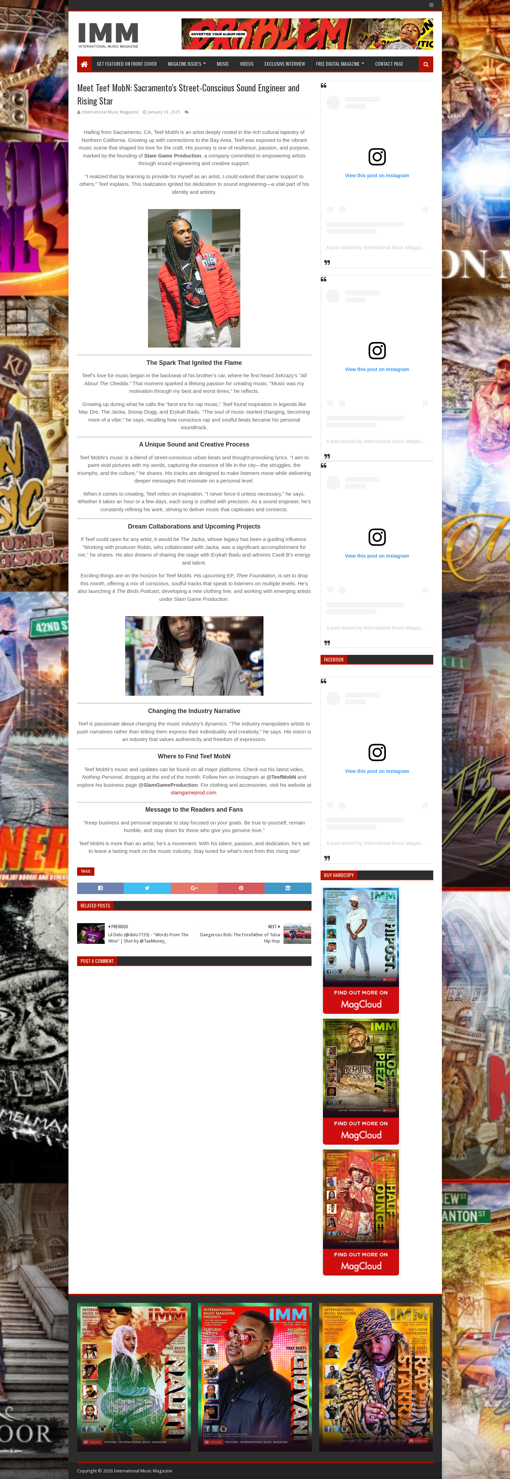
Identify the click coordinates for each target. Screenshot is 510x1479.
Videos (246, 63)
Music (223, 63)
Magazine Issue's (184, 63)
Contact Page (389, 63)
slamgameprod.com (193, 792)
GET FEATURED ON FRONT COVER (127, 63)
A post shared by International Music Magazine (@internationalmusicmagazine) (411, 247)
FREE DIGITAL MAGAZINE (338, 63)
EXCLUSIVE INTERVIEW (285, 63)
